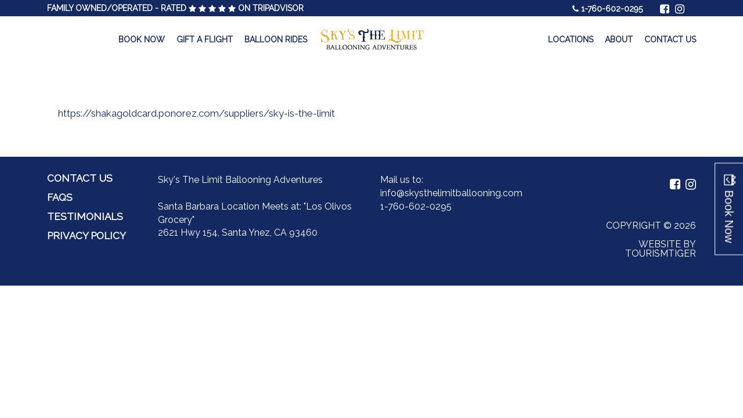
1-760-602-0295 (612, 9)
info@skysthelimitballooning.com (451, 193)
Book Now (141, 39)
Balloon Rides (275, 39)
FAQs (60, 197)
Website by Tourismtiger (660, 249)
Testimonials (85, 216)
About (619, 39)
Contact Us (670, 39)
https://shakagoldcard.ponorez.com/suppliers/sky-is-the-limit (196, 113)
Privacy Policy (86, 236)
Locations (570, 39)
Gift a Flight (204, 39)
